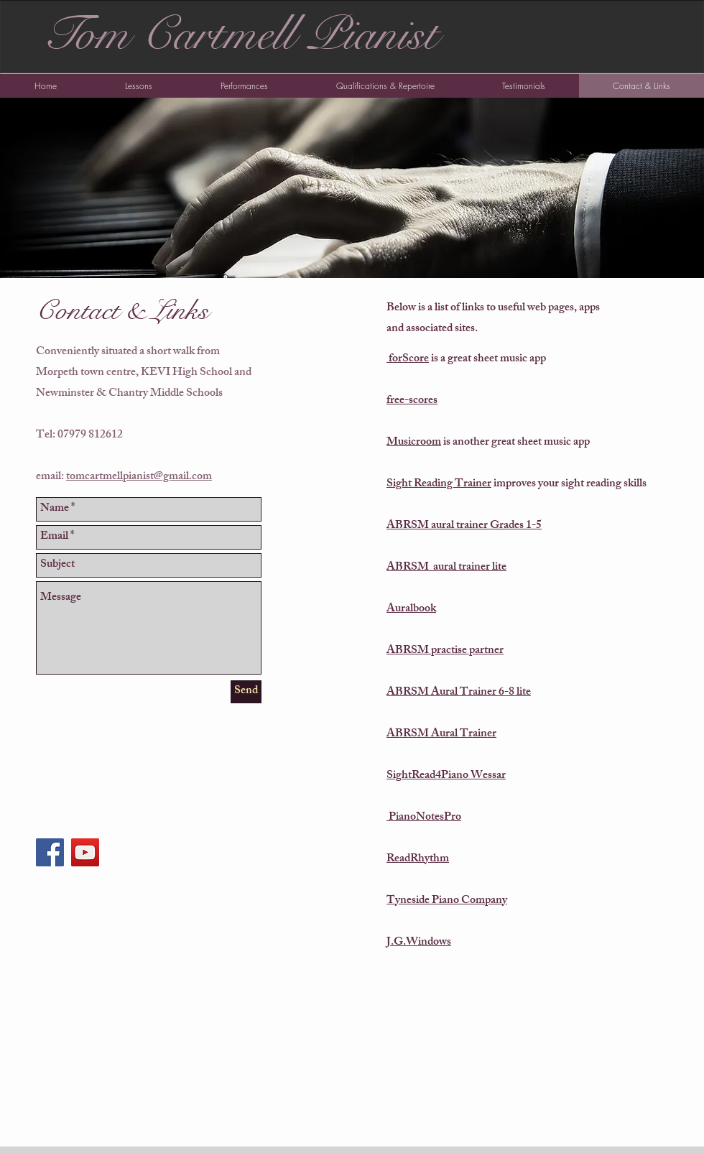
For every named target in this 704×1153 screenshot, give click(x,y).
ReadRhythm (417, 859)
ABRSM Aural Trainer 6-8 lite (458, 692)
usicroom (419, 442)
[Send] (246, 691)
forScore (407, 359)
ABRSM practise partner (445, 651)
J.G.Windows (418, 942)
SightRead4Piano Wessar (446, 776)
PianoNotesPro (423, 817)
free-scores (411, 401)
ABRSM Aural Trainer (441, 734)
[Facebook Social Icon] (50, 852)
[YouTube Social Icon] (85, 852)
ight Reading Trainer (442, 484)
